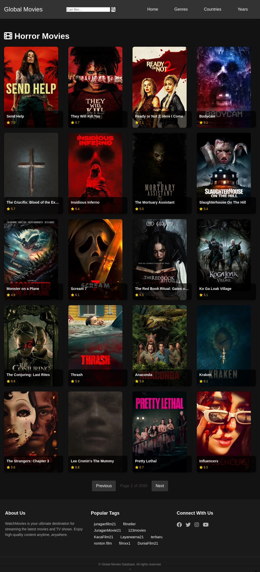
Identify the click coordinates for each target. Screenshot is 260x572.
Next (160, 486)
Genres (181, 9)
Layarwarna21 (131, 537)
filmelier (129, 524)
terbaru (156, 537)
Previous (104, 486)
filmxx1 (125, 543)
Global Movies (23, 9)
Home (152, 9)
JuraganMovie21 (107, 530)
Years (243, 9)
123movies (137, 530)
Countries (212, 9)
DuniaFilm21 (148, 543)
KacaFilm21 (103, 537)
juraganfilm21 (105, 524)
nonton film (103, 543)
